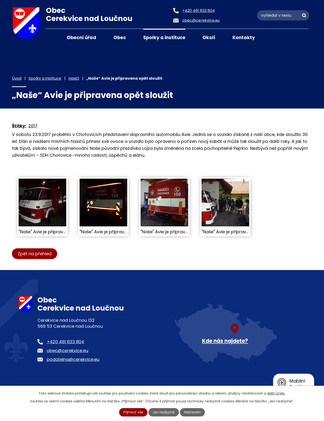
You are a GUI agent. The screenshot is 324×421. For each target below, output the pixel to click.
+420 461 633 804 (65, 342)
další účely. (276, 393)
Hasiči (73, 78)
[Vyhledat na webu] (283, 15)
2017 (32, 126)
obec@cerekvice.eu (67, 350)
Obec (119, 37)
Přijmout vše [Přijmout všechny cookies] (133, 412)
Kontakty (244, 37)
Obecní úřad (81, 37)
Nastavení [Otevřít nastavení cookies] (193, 412)
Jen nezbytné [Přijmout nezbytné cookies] (164, 412)
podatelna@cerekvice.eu (73, 359)
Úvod (52, 37)
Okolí (208, 37)
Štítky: (19, 126)
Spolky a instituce (164, 37)
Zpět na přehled (35, 254)
